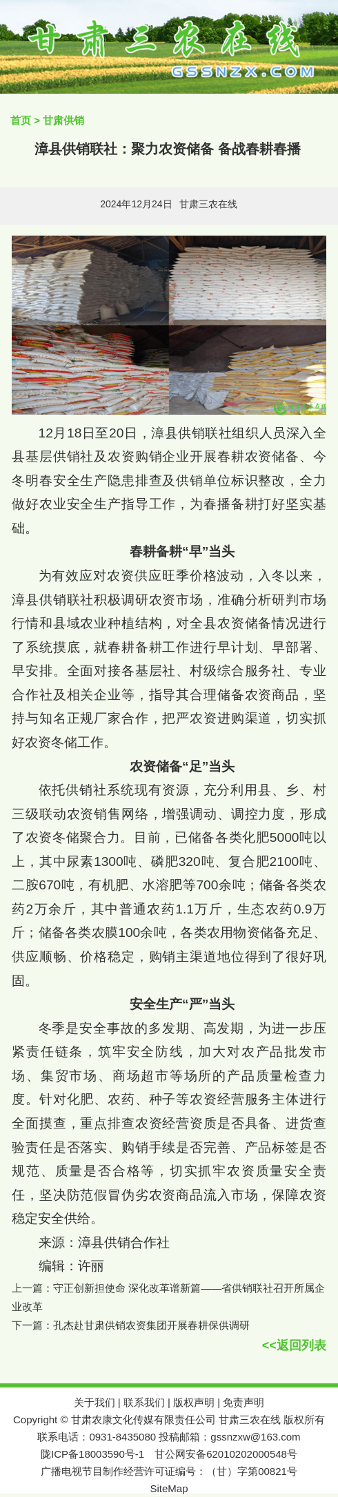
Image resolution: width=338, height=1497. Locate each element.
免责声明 (243, 1402)
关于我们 (94, 1402)
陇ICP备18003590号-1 (92, 1454)
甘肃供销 (63, 120)
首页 (20, 120)
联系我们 (144, 1402)
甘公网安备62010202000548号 (226, 1454)
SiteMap (169, 1488)
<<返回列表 (294, 1345)
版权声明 (194, 1402)
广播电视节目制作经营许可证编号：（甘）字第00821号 (169, 1471)
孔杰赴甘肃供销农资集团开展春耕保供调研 (151, 1325)
